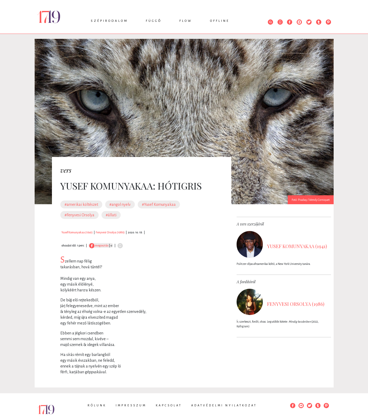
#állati (111, 215)
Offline (220, 21)
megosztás (98, 245)
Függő (154, 21)
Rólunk (97, 405)
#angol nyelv (120, 204)
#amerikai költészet (81, 204)
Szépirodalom (109, 21)
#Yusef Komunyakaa (159, 204)
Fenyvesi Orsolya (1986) (110, 232)
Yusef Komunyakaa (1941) (77, 232)
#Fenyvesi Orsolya (79, 215)
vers (65, 170)
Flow (185, 21)
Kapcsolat (169, 405)
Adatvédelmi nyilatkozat (224, 405)
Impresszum (131, 405)
